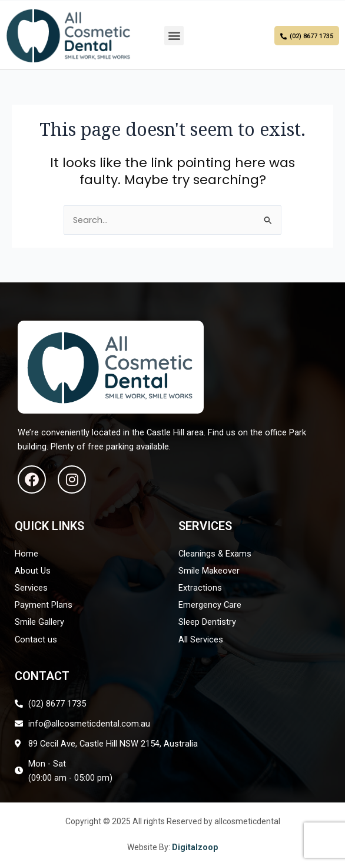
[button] (174, 35)
